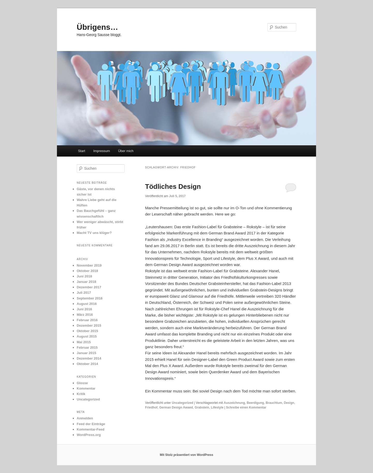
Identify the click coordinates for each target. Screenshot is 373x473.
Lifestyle (217, 407)
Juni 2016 (84, 309)
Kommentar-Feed (90, 429)
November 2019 (89, 265)
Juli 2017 (84, 293)
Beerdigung (255, 403)
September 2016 (90, 298)
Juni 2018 (84, 276)
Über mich (125, 151)
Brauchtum (274, 403)
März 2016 (85, 315)
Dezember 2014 (89, 358)
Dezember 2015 (89, 325)
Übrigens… (97, 27)
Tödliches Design (173, 186)
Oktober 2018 (87, 271)
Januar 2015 (86, 353)
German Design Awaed (176, 407)
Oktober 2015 (87, 331)
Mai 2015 (84, 342)
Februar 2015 (87, 347)
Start (81, 151)
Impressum (101, 151)
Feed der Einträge (91, 424)
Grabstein (202, 407)
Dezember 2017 (89, 287)
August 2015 (87, 336)
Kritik (81, 394)
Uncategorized (182, 403)
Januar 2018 (86, 282)
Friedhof (151, 407)
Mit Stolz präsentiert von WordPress (186, 455)
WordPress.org (89, 435)
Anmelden (85, 418)
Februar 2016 (87, 320)
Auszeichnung (234, 403)
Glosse (82, 383)
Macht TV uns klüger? (94, 233)
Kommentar (86, 388)
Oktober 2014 (87, 364)
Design (289, 403)
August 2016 (87, 304)
